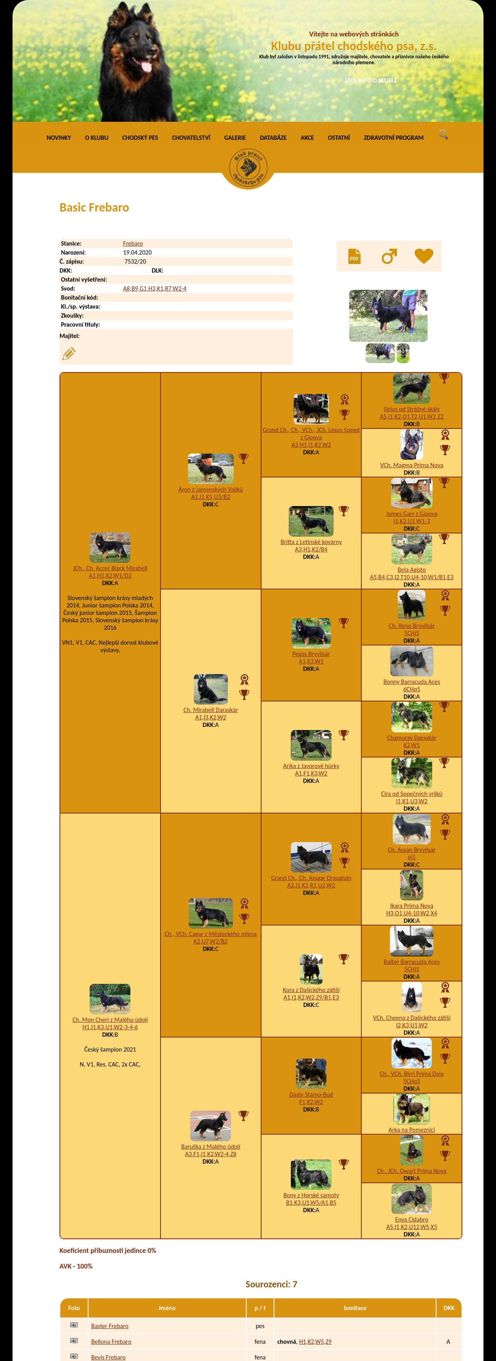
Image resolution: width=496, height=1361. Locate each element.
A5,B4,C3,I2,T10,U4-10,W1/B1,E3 (411, 463)
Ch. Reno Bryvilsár (412, 511)
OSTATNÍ (339, 23)
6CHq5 (411, 575)
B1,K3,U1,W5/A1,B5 (311, 1088)
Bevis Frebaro (108, 1243)
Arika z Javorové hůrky (311, 651)
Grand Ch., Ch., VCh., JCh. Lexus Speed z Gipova (311, 319)
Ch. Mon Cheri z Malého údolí (110, 905)
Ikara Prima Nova (411, 791)
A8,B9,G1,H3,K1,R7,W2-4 (155, 174)
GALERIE (235, 23)
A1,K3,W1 (311, 547)
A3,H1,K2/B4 (311, 435)
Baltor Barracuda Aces (412, 847)
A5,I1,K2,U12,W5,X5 (411, 1113)
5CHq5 (411, 967)
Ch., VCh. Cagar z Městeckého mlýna (211, 819)
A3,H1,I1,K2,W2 (311, 330)
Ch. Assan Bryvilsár (412, 735)
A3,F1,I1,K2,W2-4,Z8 (210, 1040)
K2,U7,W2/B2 (211, 827)
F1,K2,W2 (311, 987)
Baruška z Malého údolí (210, 1032)
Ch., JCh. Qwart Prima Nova (411, 1057)
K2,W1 (412, 631)
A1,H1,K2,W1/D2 (110, 461)
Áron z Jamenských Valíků (211, 375)
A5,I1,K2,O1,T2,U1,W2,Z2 (412, 302)
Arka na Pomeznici (411, 1015)
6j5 (412, 743)
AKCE (307, 23)
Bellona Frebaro (111, 1227)
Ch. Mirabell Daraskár (211, 595)
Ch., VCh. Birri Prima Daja (412, 959)
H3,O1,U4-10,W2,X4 (411, 799)
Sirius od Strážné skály (412, 295)
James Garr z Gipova (411, 399)
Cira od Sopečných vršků (411, 679)
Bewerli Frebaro (111, 1258)
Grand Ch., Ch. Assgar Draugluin (311, 763)
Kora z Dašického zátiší (311, 875)
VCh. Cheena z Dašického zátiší (412, 903)
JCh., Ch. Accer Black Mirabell (110, 453)
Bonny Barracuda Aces (412, 567)
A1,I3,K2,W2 (210, 603)
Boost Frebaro (109, 1290)
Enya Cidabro (411, 1105)
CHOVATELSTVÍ (191, 23)
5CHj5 (411, 519)
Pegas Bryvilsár (311, 539)
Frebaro (133, 129)
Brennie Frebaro (111, 1305)
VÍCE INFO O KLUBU (370, 80)
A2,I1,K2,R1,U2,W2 (311, 771)
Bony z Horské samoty (311, 1081)
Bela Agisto (412, 455)
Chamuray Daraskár (411, 623)
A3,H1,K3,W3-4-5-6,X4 (327, 1274)
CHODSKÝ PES (140, 23)
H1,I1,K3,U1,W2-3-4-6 (110, 913)
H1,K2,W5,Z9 (315, 1227)
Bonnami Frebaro (113, 1274)
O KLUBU (96, 23)
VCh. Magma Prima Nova (411, 351)
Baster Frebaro (109, 1211)
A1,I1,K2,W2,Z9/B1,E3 (311, 883)
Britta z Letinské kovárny (311, 427)
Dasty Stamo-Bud (311, 980)
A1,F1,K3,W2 (311, 659)
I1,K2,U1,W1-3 (411, 407)
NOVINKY (59, 23)
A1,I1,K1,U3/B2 (210, 383)
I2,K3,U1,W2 (411, 911)
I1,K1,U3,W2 (411, 687)
